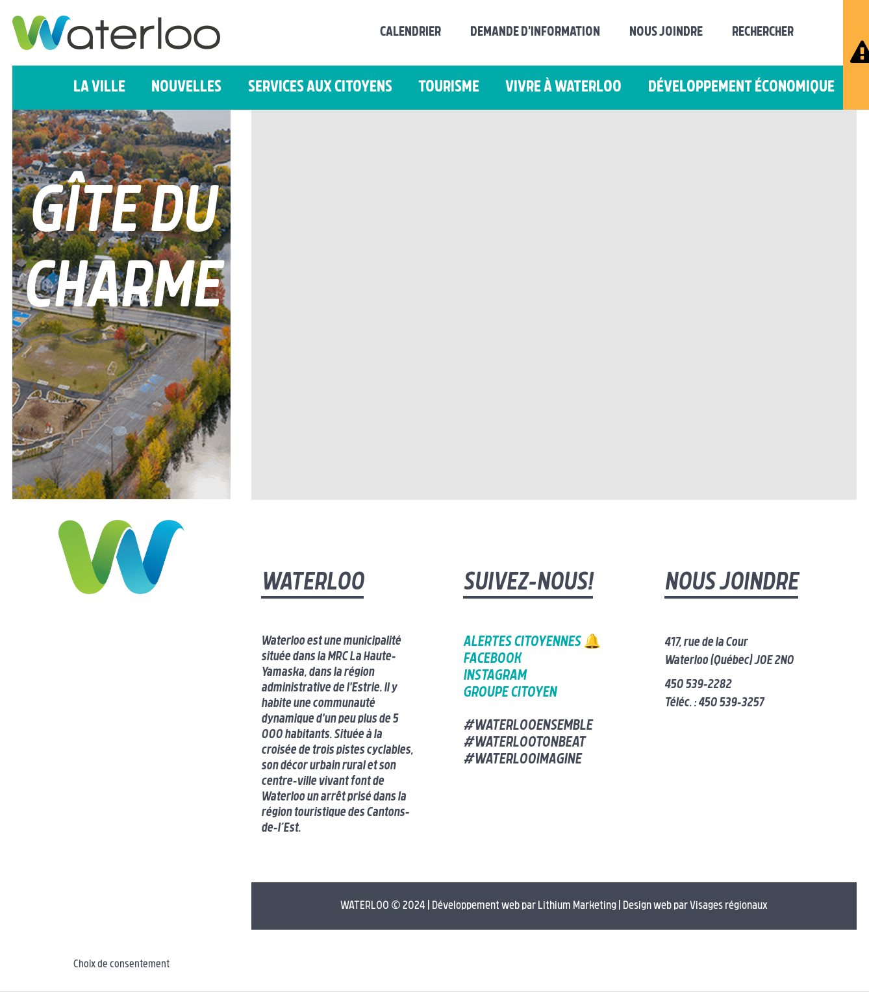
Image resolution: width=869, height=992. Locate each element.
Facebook (492, 659)
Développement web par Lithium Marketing (524, 905)
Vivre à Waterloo (563, 87)
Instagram (494, 676)
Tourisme (448, 87)
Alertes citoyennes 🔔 (532, 642)
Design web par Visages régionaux (695, 905)
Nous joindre (666, 32)
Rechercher (763, 32)
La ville (99, 87)
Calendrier (410, 32)
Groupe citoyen (510, 693)
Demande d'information (535, 32)
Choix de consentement (121, 965)
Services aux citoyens (320, 87)
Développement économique (741, 87)
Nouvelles (186, 87)
